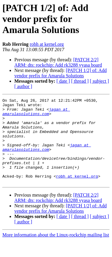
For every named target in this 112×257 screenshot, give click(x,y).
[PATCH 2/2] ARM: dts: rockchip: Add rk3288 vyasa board (58, 62)
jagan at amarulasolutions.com (36, 114)
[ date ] (63, 81)
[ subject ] (99, 81)
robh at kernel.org (47, 44)
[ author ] (23, 86)
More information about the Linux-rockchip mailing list (55, 251)
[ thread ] (80, 81)
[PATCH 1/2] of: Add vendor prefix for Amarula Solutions (60, 73)
